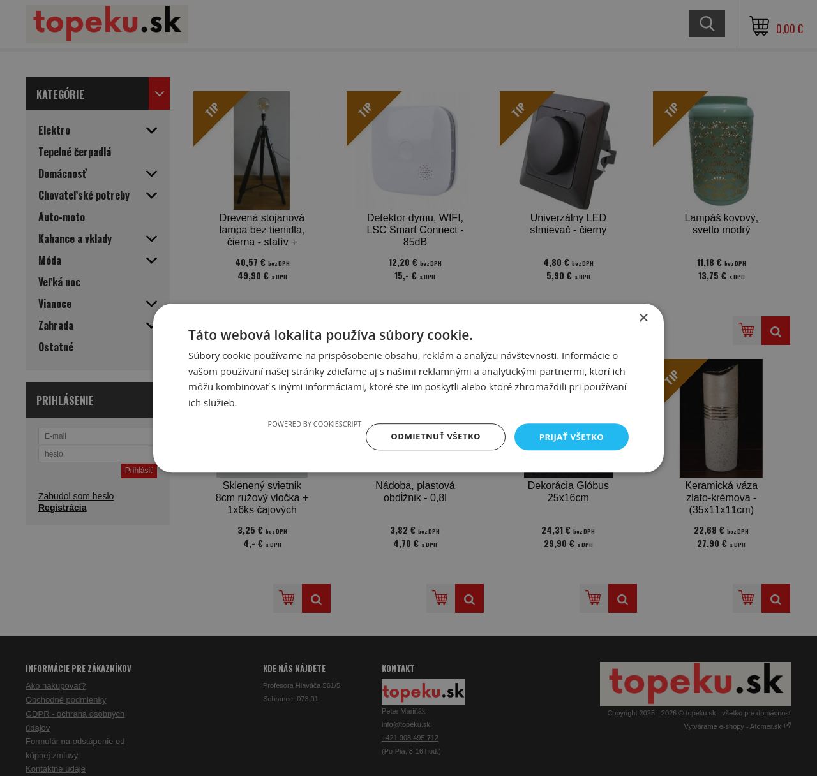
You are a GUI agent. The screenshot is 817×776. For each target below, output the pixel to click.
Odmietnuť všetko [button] (430, 436)
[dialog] (408, 388)
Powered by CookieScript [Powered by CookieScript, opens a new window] (307, 423)
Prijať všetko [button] (570, 436)
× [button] (643, 317)
